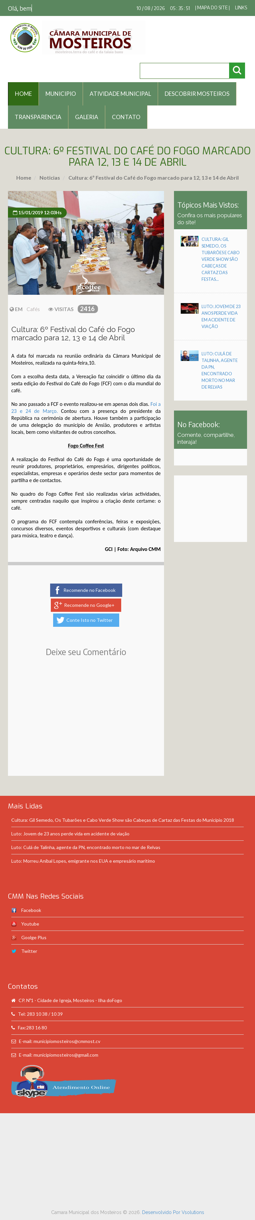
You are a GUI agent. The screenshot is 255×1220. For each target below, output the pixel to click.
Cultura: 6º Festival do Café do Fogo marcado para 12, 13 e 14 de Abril (153, 177)
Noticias (49, 177)
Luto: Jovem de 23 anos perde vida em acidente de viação (70, 833)
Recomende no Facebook (89, 590)
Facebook (31, 910)
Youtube (30, 924)
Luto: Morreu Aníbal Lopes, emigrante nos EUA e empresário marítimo (83, 861)
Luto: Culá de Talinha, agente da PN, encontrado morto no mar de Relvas (85, 847)
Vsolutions (193, 1212)
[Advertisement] (86, 726)
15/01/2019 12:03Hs (37, 212)
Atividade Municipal (120, 93)
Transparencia (38, 116)
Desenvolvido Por (162, 1212)
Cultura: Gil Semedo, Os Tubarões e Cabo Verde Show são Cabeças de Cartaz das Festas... (221, 259)
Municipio (60, 93)
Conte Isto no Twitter (89, 620)
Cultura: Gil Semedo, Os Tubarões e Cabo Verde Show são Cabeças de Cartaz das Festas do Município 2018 (122, 820)
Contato (126, 116)
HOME (23, 93)
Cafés (33, 309)
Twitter (29, 951)
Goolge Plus (33, 937)
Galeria (86, 116)
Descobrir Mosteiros (197, 93)
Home (23, 177)
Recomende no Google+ (89, 605)
